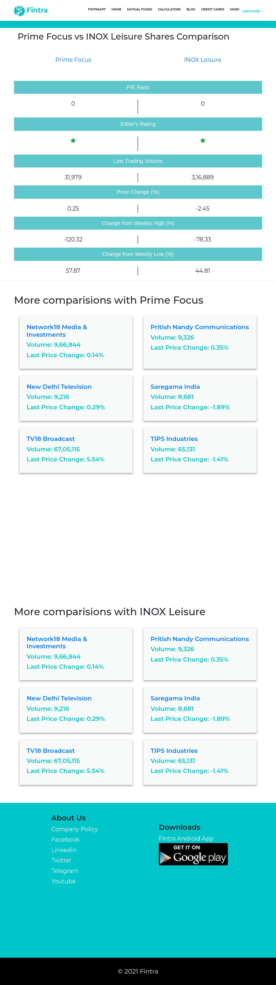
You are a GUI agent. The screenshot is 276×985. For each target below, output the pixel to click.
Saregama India (175, 386)
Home (116, 9)
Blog (191, 9)
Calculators (169, 9)
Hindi (234, 9)
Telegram (64, 870)
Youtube (63, 881)
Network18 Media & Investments (57, 330)
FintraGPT (97, 9)
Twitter (61, 860)
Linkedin (63, 850)
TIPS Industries (174, 438)
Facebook (65, 839)
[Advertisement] (138, 544)
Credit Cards (213, 9)
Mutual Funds (139, 9)
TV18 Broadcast (51, 438)
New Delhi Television (59, 386)
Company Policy (74, 829)
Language (251, 11)
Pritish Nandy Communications (200, 327)
